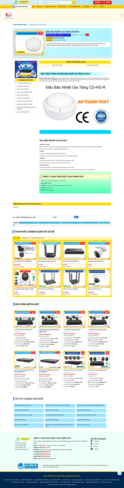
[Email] (44, 217)
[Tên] (24, 217)
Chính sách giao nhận (20, 445)
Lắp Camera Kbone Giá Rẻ (83, 424)
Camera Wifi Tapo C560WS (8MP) (96, 261)
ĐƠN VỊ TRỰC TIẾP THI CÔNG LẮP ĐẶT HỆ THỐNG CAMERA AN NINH (62, 476)
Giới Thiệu (39, 6)
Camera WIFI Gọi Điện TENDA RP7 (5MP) (24, 289)
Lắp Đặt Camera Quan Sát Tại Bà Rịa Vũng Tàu (49, 222)
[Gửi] (76, 217)
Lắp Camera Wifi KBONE (92, 482)
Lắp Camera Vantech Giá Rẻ (11, 479)
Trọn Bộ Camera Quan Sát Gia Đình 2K (23, 329)
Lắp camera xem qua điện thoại (92, 479)
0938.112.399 (102, 2)
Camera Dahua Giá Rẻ (26, 479)
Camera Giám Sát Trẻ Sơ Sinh (84, 410)
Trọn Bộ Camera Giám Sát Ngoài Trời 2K (97, 370)
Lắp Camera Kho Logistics (23, 86)
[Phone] (65, 217)
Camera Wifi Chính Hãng (19, 24)
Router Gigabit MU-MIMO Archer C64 (47, 261)
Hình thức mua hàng (20, 443)
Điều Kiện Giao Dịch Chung (51, 410)
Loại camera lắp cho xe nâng (24, 83)
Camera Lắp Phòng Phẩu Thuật (24, 92)
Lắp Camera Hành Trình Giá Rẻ (21, 410)
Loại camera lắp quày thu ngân (24, 104)
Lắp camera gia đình (77, 479)
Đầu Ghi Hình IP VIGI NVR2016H (70, 261)
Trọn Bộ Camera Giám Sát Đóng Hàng (97, 329)
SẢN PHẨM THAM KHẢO (37, 238)
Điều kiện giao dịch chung (21, 449)
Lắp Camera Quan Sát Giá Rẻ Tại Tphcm (29, 222)
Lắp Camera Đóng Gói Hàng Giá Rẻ (22, 405)
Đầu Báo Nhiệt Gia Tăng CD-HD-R (38, 24)
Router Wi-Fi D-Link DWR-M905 (70, 289)
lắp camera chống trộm (23, 95)
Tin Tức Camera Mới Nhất (29, 399)
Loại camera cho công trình (23, 98)
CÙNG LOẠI (16, 238)
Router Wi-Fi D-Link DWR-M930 (45, 289)
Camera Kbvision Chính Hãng (41, 479)
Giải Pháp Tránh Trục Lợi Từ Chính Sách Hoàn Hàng (57, 405)
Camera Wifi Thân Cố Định (23, 112)
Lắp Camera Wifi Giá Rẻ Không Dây (49, 482)
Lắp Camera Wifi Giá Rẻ (20, 419)
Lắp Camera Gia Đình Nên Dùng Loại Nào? (87, 415)
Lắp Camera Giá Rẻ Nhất (22, 89)
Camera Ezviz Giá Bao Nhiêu (52, 419)
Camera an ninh (66, 479)
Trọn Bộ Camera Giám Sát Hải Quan (72, 329)
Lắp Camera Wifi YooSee (77, 482)
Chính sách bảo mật (20, 447)
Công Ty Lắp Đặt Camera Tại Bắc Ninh (89, 222)
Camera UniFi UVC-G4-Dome (94, 289)
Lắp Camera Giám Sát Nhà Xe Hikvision (73, 370)
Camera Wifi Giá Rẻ (65, 482)
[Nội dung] (62, 211)
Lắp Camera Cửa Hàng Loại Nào (110, 479)
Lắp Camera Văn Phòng (18, 482)
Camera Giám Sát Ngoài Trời (21, 424)
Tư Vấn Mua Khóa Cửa (106, 482)
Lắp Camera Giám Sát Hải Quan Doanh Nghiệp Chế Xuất (90, 405)
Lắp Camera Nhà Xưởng (32, 482)
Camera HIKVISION (55, 479)
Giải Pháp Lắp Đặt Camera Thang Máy (54, 415)
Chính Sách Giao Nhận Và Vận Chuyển (23, 415)
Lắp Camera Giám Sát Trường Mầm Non (70, 222)
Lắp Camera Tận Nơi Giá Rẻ (83, 419)
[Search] (60, 2)
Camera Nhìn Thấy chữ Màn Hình (25, 101)
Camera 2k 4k (25, 238)
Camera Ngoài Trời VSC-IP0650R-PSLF (23, 261)
